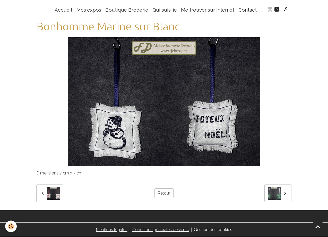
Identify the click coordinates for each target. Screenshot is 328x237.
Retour (164, 193)
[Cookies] (11, 226)
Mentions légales (111, 229)
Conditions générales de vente (160, 229)
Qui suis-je (164, 10)
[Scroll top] (317, 226)
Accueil (63, 10)
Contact (247, 10)
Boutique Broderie (126, 10)
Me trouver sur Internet (207, 10)
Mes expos (88, 10)
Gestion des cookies (213, 229)
